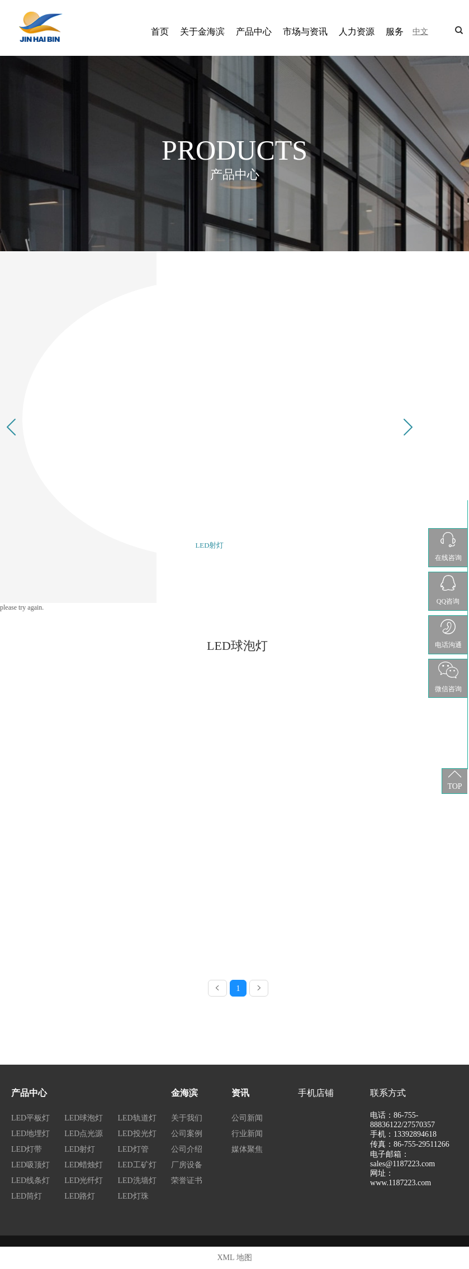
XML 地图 (234, 1257)
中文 (420, 31)
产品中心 (254, 31)
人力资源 (357, 31)
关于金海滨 (202, 31)
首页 (160, 31)
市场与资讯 (305, 31)
